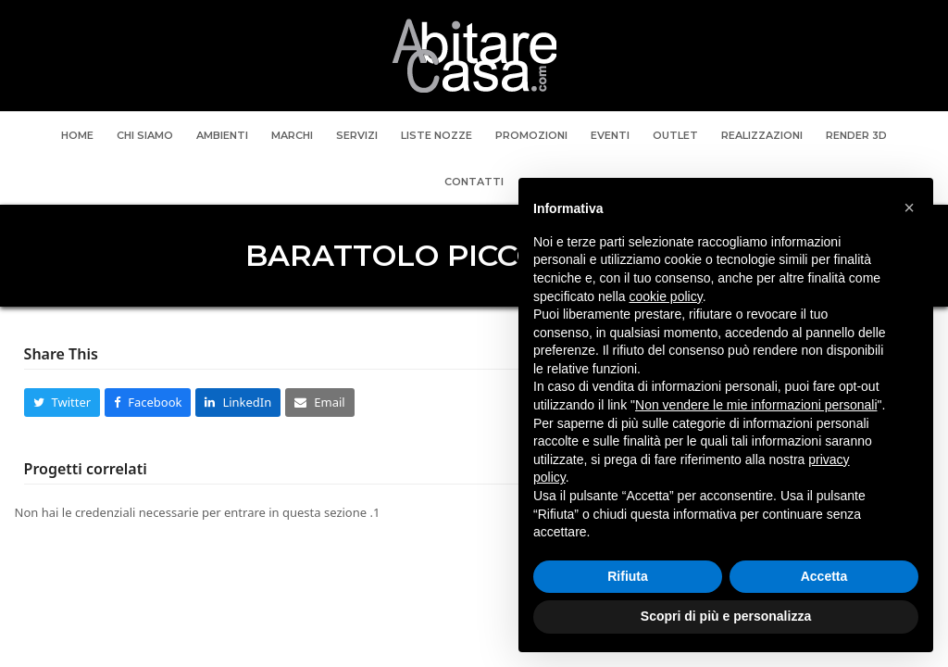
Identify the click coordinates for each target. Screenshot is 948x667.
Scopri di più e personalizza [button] (726, 616)
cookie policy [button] (666, 296)
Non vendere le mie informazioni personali (756, 404)
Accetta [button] (824, 576)
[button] (62, 402)
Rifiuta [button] (627, 576)
